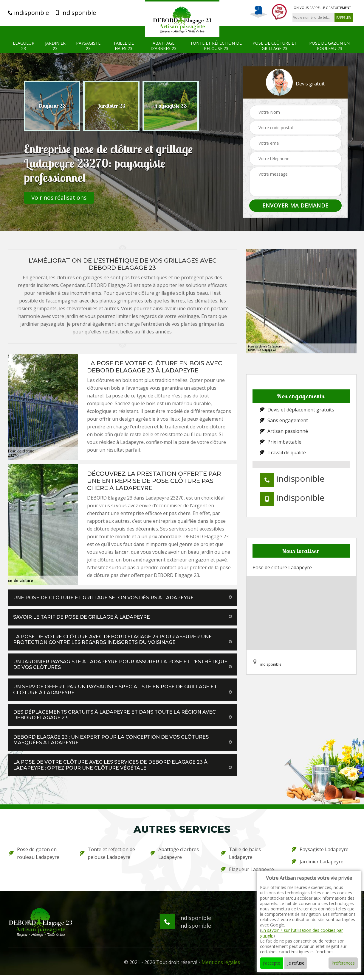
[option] (52, 106)
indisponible (28, 13)
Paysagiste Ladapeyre (320, 849)
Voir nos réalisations (58, 198)
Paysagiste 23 (88, 45)
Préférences (343, 963)
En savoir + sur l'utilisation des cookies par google (301, 932)
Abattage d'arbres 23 (163, 45)
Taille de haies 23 (123, 45)
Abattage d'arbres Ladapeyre (175, 853)
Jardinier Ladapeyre (317, 861)
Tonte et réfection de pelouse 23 (216, 45)
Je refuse (295, 963)
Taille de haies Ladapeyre (241, 853)
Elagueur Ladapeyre (247, 869)
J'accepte (271, 963)
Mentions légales (221, 962)
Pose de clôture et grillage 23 (275, 45)
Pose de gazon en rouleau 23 (329, 45)
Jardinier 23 (55, 45)
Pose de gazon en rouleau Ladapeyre (34, 853)
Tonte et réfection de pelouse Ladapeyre (107, 853)
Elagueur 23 (23, 45)
